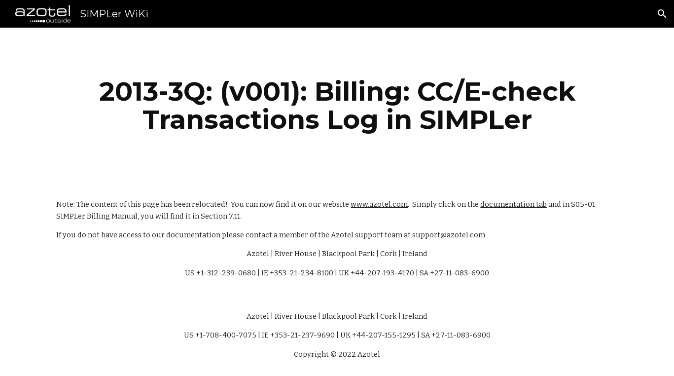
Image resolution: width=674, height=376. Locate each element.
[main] (336, 105)
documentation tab (513, 204)
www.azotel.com (379, 204)
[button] (662, 14)
